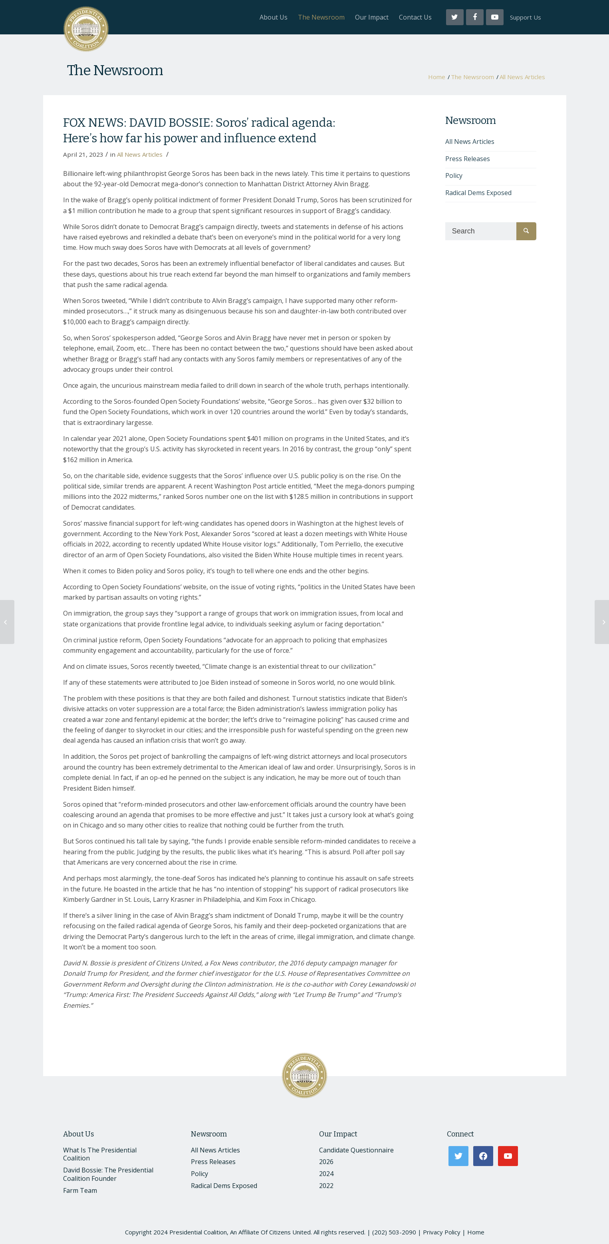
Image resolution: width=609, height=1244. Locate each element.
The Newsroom (115, 70)
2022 (326, 1185)
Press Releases (467, 158)
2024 (326, 1173)
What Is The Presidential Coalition (100, 1154)
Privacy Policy (441, 1232)
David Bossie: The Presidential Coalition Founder (108, 1174)
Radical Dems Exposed (478, 192)
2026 (326, 1161)
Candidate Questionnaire (356, 1150)
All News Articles (522, 77)
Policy (453, 175)
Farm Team (80, 1190)
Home (436, 77)
